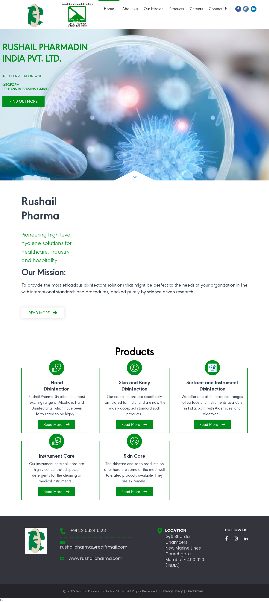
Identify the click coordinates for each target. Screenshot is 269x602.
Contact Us (218, 9)
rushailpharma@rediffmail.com (93, 547)
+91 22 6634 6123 (88, 530)
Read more (39, 313)
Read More (53, 425)
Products (176, 9)
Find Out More (23, 102)
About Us (130, 9)
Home (109, 9)
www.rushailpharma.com (95, 558)
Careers (196, 9)
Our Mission (154, 9)
